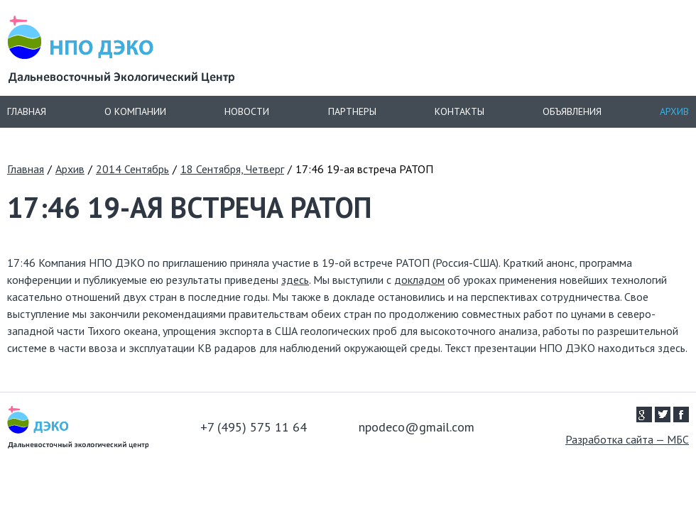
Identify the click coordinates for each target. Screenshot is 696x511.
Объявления (572, 111)
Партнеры (352, 111)
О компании (135, 111)
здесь (295, 280)
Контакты (459, 111)
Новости (246, 111)
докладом (419, 280)
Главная (26, 111)
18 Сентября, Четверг (232, 169)
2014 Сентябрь (132, 169)
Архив (674, 111)
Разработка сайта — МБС (627, 439)
